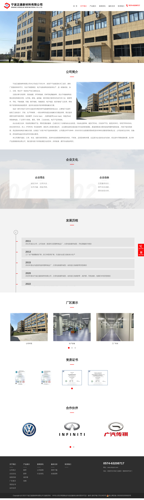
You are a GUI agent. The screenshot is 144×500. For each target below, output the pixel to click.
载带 (24, 472)
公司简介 (13, 472)
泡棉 (24, 482)
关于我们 (83, 6)
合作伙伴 (13, 490)
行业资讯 (40, 475)
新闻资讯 (102, 6)
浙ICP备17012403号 (99, 497)
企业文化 (13, 475)
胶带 (24, 475)
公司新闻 (40, 472)
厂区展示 (13, 482)
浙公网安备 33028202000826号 (120, 497)
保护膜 (25, 479)
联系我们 (121, 6)
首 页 (75, 6)
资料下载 (54, 472)
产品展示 (93, 6)
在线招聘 (54, 475)
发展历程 (13, 479)
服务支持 (111, 6)
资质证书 (13, 486)
